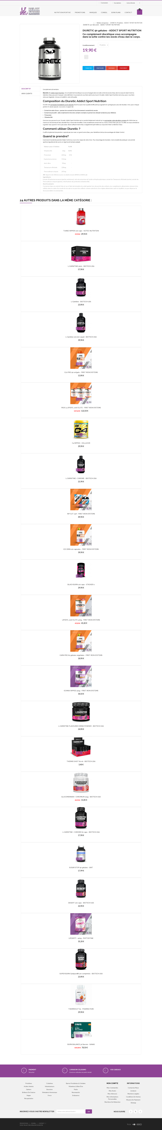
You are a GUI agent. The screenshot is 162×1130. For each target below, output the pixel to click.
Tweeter (88, 68)
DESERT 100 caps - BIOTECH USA (81, 903)
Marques (93, 12)
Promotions (24, 1123)
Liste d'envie (131, 3)
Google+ (111, 68)
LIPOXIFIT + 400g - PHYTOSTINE (81, 938)
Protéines (28, 1083)
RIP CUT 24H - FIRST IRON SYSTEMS (81, 514)
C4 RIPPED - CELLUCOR (81, 443)
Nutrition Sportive (62, 12)
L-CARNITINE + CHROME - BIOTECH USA (81, 478)
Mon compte (112, 1083)
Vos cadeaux (115, 1069)
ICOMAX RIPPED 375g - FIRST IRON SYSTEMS (81, 691)
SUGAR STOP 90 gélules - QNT (81, 867)
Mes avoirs (112, 1091)
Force (49, 1095)
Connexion (104, 3)
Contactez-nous (133, 1088)
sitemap (133, 1103)
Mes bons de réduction (112, 1102)
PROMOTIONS (80, 12)
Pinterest (123, 68)
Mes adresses (112, 1094)
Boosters (50, 1089)
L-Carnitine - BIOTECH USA (81, 302)
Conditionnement (89, 45)
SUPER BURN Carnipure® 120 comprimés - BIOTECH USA (81, 974)
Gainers (28, 1089)
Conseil (104, 12)
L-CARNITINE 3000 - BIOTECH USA (81, 266)
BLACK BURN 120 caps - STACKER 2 (81, 584)
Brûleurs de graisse (28, 1092)
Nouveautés (76, 1092)
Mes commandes (112, 1088)
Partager (100, 68)
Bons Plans (115, 12)
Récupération (28, 1098)
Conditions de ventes (133, 1097)
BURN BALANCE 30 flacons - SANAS (81, 1044)
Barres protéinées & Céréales (76, 1083)
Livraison (133, 1091)
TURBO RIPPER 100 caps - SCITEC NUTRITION (81, 231)
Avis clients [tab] (26, 93)
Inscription (117, 3)
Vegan (29, 1095)
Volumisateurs (49, 1086)
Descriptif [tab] (26, 89)
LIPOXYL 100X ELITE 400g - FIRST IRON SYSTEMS (81, 620)
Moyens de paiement (133, 1100)
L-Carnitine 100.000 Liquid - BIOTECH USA (81, 337)
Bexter (41, 1125)
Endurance (75, 1095)
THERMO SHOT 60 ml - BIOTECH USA (81, 761)
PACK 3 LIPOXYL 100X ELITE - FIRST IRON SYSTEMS (81, 408)
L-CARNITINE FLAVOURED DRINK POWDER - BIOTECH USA (81, 726)
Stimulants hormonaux (49, 1092)
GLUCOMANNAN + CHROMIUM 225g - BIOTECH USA (81, 797)
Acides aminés (29, 1086)
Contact (128, 12)
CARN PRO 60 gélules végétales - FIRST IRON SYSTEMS (81, 655)
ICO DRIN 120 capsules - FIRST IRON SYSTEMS (81, 549)
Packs (76, 1089)
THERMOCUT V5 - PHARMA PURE (81, 1009)
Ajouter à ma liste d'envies (86, 57)
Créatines (49, 1083)
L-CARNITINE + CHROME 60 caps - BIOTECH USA (81, 832)
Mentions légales (133, 1094)
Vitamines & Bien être (76, 1086)
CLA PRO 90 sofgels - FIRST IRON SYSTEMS (81, 372)
